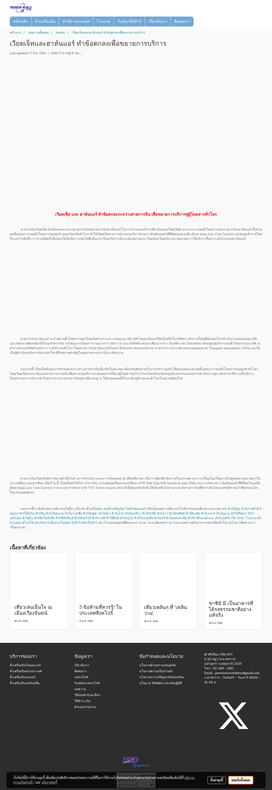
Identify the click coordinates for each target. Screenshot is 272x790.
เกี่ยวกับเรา (157, 21)
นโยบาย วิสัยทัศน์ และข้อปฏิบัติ (160, 683)
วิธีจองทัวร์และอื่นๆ (87, 695)
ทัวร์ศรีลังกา (239, 513)
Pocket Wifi (69, 522)
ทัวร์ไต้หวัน (26, 513)
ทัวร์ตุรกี (159, 517)
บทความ (80, 689)
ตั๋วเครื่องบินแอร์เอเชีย (24, 683)
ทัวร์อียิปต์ (112, 517)
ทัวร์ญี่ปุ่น (234, 508)
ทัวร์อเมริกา (133, 513)
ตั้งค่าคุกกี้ (216, 780)
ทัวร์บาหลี (98, 517)
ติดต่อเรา (182, 21)
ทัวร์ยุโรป (117, 513)
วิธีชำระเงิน (82, 701)
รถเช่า (240, 517)
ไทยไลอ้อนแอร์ (136, 508)
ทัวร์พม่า (105, 513)
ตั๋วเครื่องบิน (45, 21)
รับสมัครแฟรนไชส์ (87, 683)
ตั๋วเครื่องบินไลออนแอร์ (25, 665)
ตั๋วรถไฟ (28, 522)
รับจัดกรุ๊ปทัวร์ (129, 21)
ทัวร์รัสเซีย (149, 513)
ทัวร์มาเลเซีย (73, 513)
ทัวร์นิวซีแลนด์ (198, 517)
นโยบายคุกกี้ (49, 782)
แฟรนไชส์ (81, 677)
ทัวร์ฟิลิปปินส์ (65, 517)
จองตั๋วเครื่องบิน (114, 508)
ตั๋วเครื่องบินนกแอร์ (22, 677)
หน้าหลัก (20, 21)
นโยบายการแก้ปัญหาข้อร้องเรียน (161, 677)
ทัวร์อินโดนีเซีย (44, 517)
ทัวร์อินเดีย (193, 513)
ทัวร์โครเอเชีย (143, 517)
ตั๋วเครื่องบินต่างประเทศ (26, 671)
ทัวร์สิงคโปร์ (82, 517)
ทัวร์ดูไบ (27, 517)
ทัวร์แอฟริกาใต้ (225, 517)
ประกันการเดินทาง (47, 522)
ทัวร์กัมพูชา (90, 513)
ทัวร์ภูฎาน (223, 513)
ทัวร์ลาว (162, 513)
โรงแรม (104, 21)
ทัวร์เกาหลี (248, 508)
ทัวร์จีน (40, 513)
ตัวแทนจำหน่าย (85, 707)
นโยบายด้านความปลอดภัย (157, 665)
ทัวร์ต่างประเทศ (76, 21)
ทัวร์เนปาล (208, 513)
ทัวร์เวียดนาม (55, 513)
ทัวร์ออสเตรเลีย (176, 517)
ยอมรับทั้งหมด (240, 780)
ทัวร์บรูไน (126, 517)
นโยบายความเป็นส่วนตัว (156, 671)
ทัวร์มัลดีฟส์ (177, 513)
